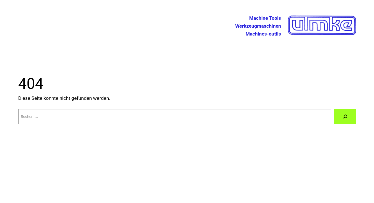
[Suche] (345, 116)
